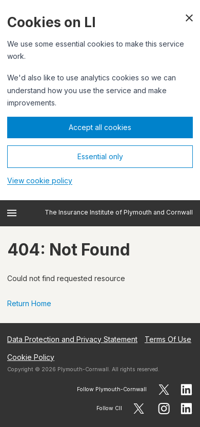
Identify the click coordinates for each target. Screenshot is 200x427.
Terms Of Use (168, 339)
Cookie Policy (30, 357)
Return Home (29, 303)
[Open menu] (11, 213)
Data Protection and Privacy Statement (72, 339)
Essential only (100, 156)
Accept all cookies (100, 127)
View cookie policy (39, 180)
